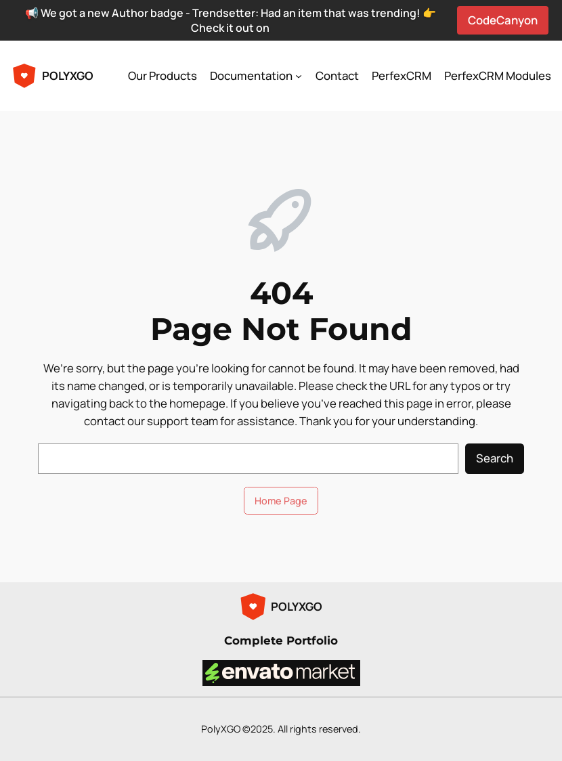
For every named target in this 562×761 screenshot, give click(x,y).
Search (494, 458)
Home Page (281, 500)
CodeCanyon (503, 20)
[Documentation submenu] (298, 75)
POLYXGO (67, 75)
